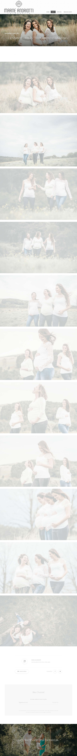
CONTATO (59, 12)
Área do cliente (68, 12)
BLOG (53, 12)
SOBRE (48, 12)
